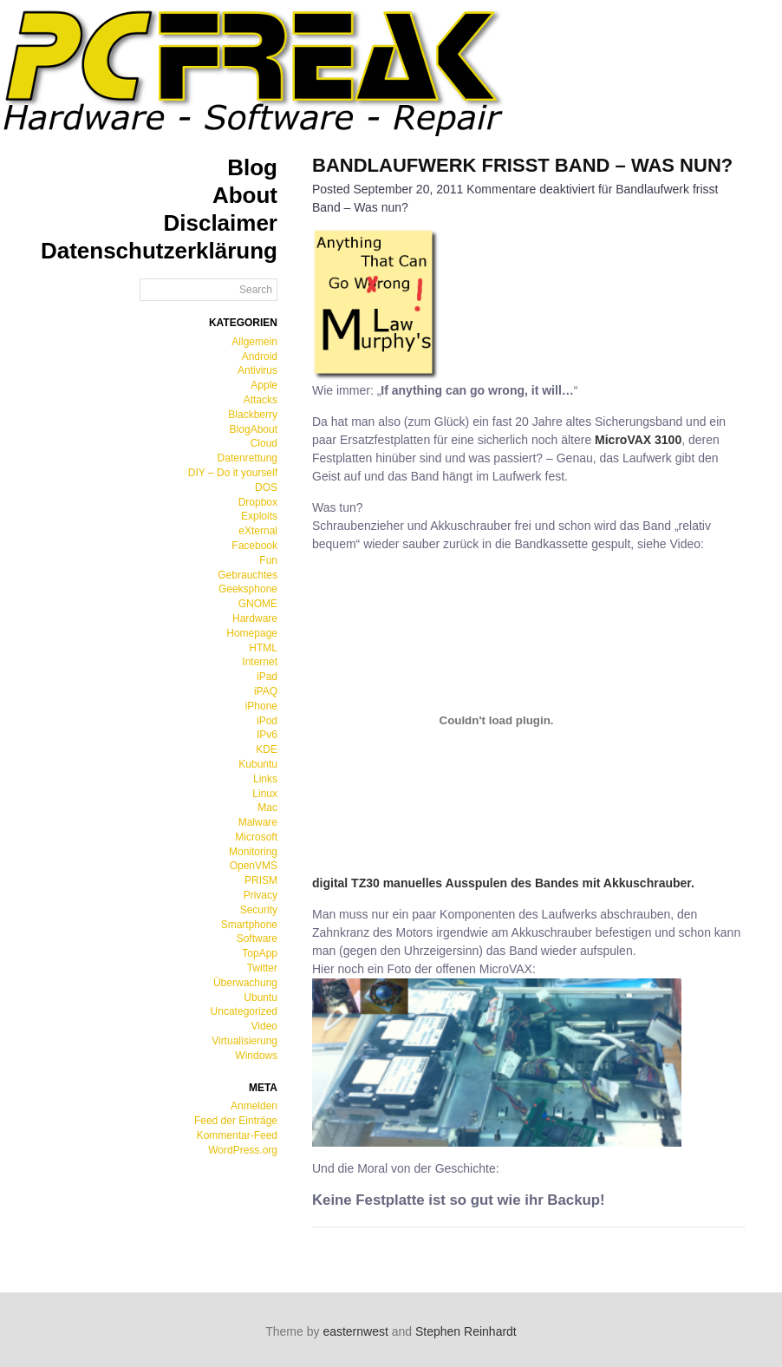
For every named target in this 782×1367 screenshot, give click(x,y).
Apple (264, 385)
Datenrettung (247, 458)
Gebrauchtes (247, 575)
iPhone (261, 706)
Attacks (260, 400)
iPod (267, 721)
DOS (266, 487)
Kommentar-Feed (237, 1135)
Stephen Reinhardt (466, 1331)
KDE (266, 749)
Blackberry (252, 415)
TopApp (259, 953)
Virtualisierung (244, 1041)
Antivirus (257, 370)
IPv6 (267, 735)
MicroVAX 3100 (638, 440)
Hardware (254, 618)
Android (259, 356)
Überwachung (245, 983)
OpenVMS (253, 866)
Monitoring (253, 852)
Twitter (262, 968)
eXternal (257, 531)
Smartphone (249, 925)
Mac (267, 807)
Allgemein (254, 342)
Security (258, 910)
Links (265, 779)
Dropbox (257, 502)
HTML (263, 648)
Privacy (260, 895)
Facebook (254, 546)
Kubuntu (257, 764)
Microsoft (256, 837)
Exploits (259, 516)
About (244, 195)
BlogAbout (253, 429)
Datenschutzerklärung (159, 251)
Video (264, 1026)
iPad (267, 676)
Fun (268, 560)
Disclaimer (220, 223)
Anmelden (254, 1106)
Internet (259, 662)
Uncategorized (244, 1011)
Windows (256, 1056)
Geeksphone (247, 589)
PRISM (260, 880)
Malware (257, 822)
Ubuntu (260, 997)
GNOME (257, 604)
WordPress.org (242, 1150)
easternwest (355, 1331)
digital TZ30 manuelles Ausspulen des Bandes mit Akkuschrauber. (503, 883)
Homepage (251, 633)
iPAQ (265, 691)
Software (257, 938)
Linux (264, 794)
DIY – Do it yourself (232, 473)
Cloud (264, 443)
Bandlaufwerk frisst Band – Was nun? (522, 165)
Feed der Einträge (235, 1121)
